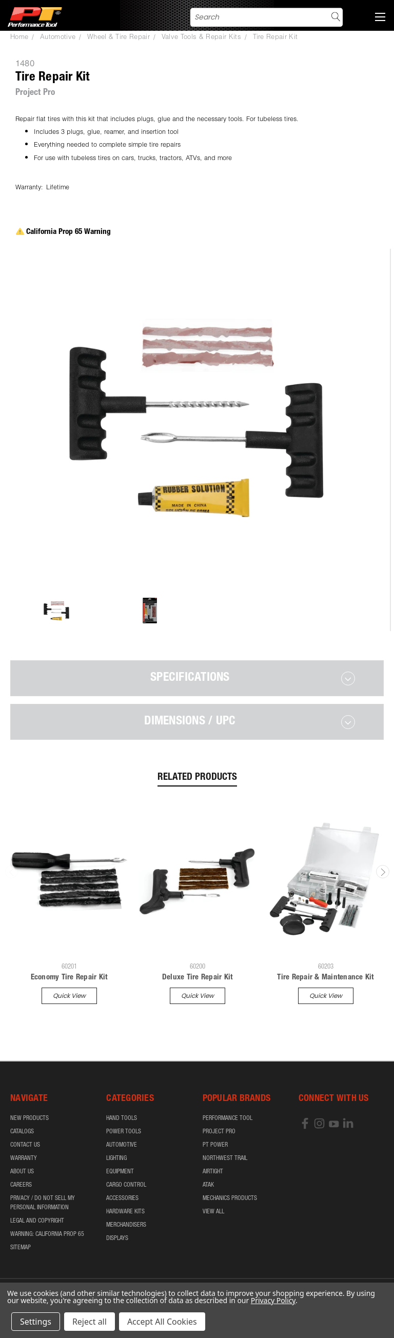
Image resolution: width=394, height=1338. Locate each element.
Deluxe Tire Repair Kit (197, 977)
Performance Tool (227, 1118)
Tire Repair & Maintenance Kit (325, 977)
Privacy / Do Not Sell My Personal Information (42, 1203)
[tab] (197, 678)
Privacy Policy (273, 1300)
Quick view (69, 995)
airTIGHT (213, 1172)
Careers (21, 1185)
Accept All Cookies (162, 1321)
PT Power (215, 1145)
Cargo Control (126, 1185)
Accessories (122, 1198)
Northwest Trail (225, 1158)
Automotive (121, 1145)
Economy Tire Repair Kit (69, 977)
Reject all (89, 1321)
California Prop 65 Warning (63, 232)
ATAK (208, 1185)
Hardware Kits (125, 1212)
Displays (117, 1238)
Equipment (120, 1172)
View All (213, 1212)
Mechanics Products (230, 1198)
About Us (22, 1172)
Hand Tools (121, 1118)
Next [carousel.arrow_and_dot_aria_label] (382, 871)
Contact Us (25, 1145)
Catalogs (22, 1132)
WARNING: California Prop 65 (47, 1234)
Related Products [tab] (197, 777)
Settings (35, 1321)
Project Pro (219, 1132)
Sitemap (20, 1248)
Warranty (23, 1158)
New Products (29, 1118)
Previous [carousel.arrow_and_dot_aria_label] (11, 871)
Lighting (116, 1158)
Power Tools (123, 1132)
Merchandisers (126, 1225)
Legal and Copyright (37, 1221)
